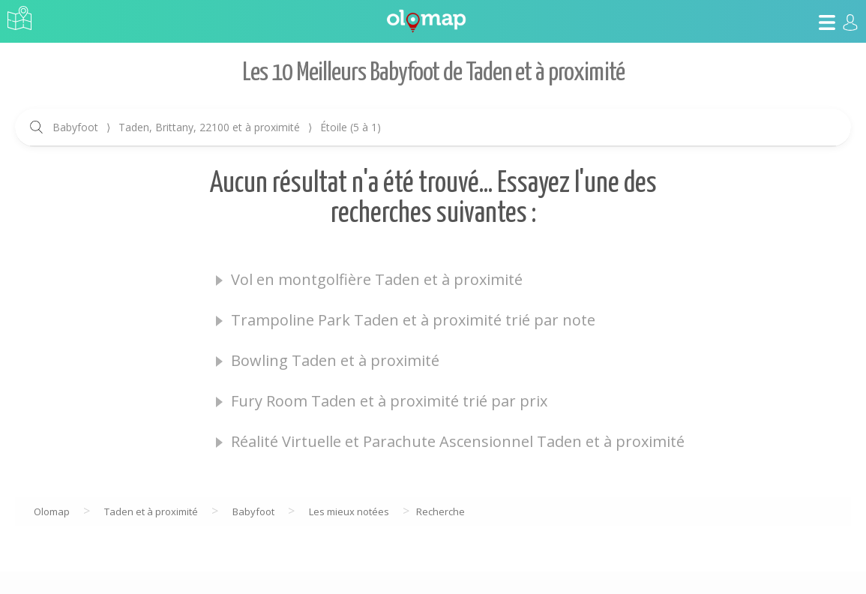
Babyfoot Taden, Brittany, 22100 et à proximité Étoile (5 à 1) (216, 127)
